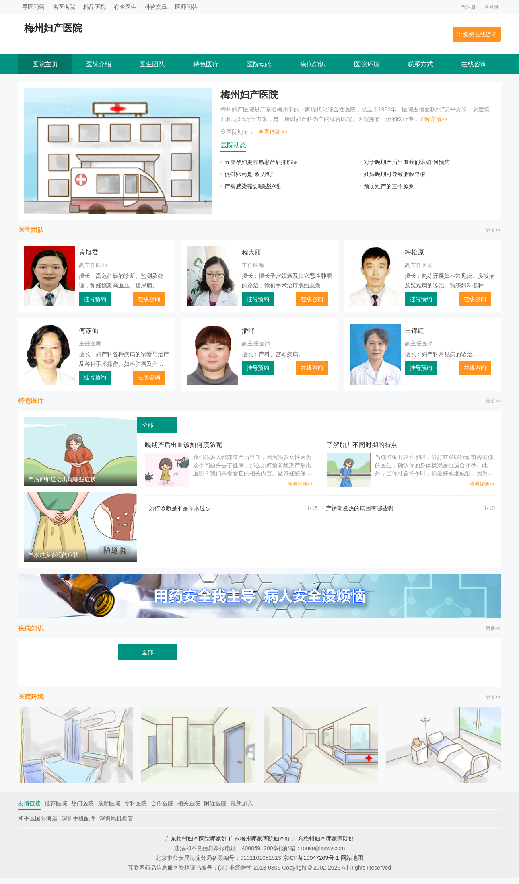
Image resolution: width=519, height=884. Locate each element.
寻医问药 (33, 7)
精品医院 (94, 7)
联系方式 (420, 64)
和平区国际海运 (38, 824)
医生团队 (152, 64)
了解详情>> (433, 119)
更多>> (493, 230)
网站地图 (352, 863)
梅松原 (414, 252)
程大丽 (251, 252)
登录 (491, 7)
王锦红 (414, 330)
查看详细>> (272, 132)
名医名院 (64, 7)
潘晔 (248, 330)
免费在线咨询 (477, 34)
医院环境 (367, 64)
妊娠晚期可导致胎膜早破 (395, 174)
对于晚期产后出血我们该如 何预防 (407, 162)
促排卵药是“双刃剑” (248, 174)
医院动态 (259, 64)
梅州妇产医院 (249, 94)
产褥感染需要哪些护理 (252, 186)
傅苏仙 (88, 330)
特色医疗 (206, 64)
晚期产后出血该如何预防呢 (183, 444)
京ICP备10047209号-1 (311, 863)
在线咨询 (474, 64)
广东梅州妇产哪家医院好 (323, 844)
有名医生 (125, 7)
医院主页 (45, 64)
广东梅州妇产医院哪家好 (196, 844)
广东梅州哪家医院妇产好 (259, 844)
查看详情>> (300, 484)
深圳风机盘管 (116, 824)
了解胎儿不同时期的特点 (362, 444)
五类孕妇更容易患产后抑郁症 (261, 162)
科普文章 (155, 7)
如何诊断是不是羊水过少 (180, 508)
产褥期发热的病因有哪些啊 (359, 508)
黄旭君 (88, 252)
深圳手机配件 (78, 824)
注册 (468, 7)
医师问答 (186, 7)
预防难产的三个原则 (389, 186)
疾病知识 (313, 64)
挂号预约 (95, 299)
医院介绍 (98, 64)
